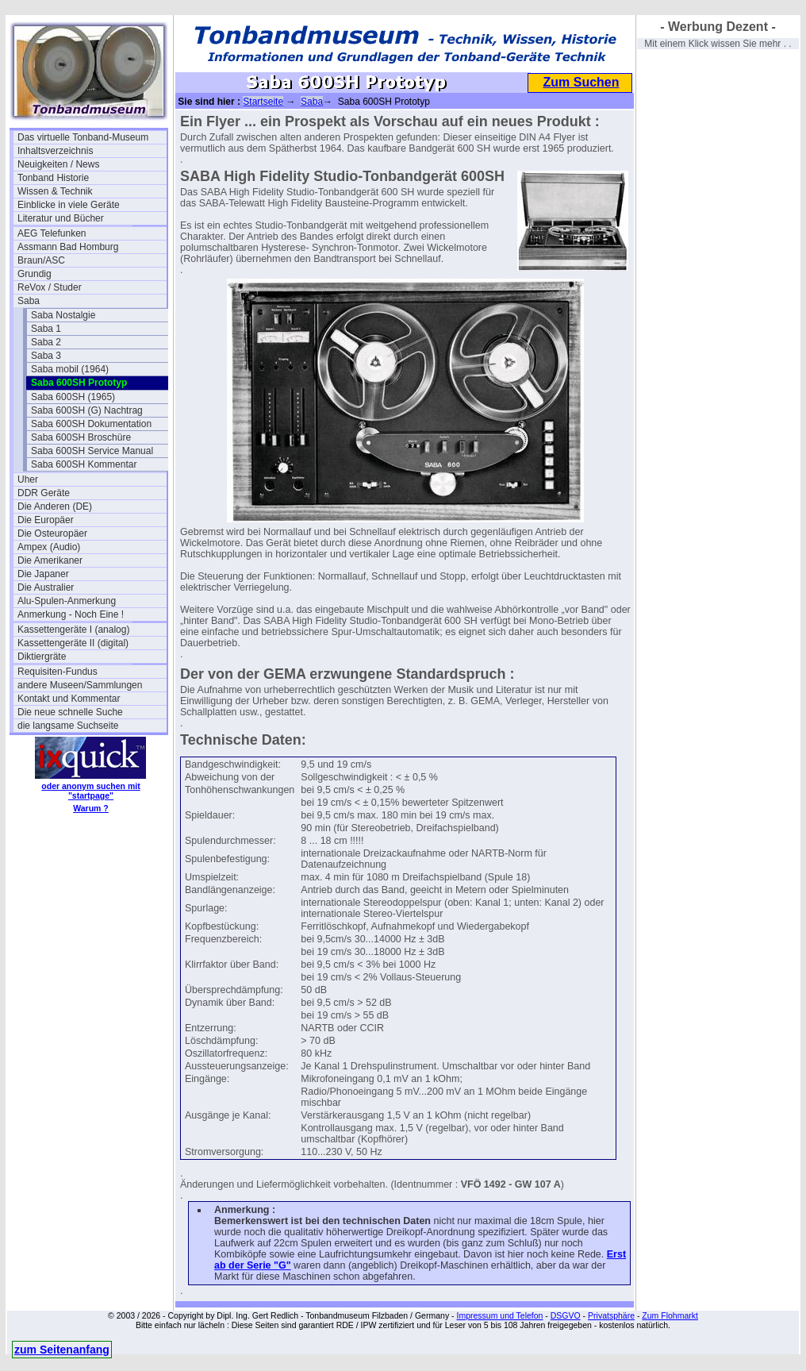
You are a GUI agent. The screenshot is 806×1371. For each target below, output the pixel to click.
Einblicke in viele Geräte (68, 204)
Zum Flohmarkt (670, 1315)
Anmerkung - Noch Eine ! (70, 614)
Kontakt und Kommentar (68, 698)
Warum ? (91, 808)
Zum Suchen (581, 82)
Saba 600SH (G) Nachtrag (87, 410)
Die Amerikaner (50, 560)
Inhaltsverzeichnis (55, 150)
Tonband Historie (53, 177)
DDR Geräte (43, 493)
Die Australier (45, 587)
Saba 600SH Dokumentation (91, 423)
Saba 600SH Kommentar (83, 464)
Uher (27, 479)
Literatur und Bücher (60, 218)
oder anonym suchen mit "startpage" (90, 790)
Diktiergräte (41, 656)
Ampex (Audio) (48, 547)
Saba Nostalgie (63, 315)
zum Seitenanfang (61, 1349)
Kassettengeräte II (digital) (73, 643)
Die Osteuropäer (52, 533)
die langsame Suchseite (67, 725)
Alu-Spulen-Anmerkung (66, 601)
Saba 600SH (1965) (73, 396)
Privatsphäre (611, 1315)
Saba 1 (46, 328)
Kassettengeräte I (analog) (73, 629)
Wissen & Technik (54, 191)
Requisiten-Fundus (57, 671)
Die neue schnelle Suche (70, 712)
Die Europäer (45, 520)
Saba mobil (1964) (70, 369)
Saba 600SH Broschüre (81, 437)
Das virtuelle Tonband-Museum (82, 137)
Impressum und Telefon (499, 1315)
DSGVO (566, 1315)
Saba (28, 300)
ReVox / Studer (49, 287)
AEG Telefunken (51, 233)
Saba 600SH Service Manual (92, 450)
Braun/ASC (41, 260)
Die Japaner (43, 574)
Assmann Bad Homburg (67, 246)
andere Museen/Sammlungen (79, 685)
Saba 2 (46, 342)
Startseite (263, 101)
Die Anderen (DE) (54, 506)
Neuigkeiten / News (58, 164)
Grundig (34, 273)
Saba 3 (46, 355)
